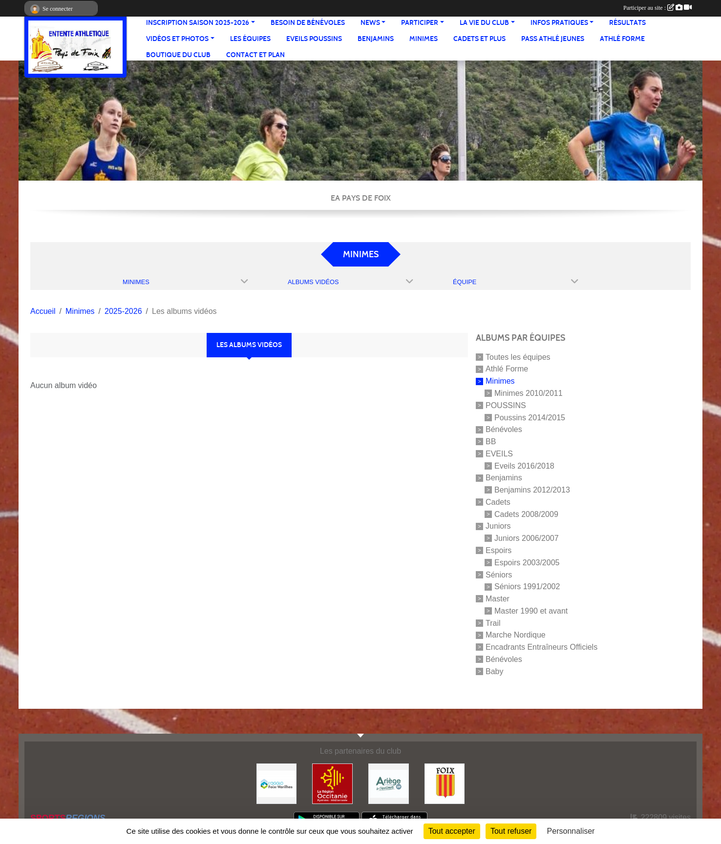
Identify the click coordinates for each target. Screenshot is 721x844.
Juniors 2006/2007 (526, 538)
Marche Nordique (516, 635)
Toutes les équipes (518, 356)
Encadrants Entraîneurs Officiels (541, 647)
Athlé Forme (622, 39)
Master (497, 599)
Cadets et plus (479, 39)
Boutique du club (178, 55)
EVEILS (499, 454)
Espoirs (498, 550)
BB (491, 441)
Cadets (498, 502)
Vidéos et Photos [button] (177, 39)
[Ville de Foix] (444, 783)
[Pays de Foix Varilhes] (276, 783)
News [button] (370, 23)
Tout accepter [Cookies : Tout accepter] (451, 831)
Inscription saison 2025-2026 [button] (197, 23)
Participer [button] (419, 23)
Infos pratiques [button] (559, 23)
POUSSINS (506, 405)
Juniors (498, 526)
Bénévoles (504, 429)
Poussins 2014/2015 (529, 417)
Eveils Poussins (314, 39)
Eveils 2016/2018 (524, 465)
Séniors (499, 574)
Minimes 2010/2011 (528, 393)
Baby (494, 671)
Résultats (627, 23)
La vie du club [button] (484, 23)
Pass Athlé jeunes (552, 39)
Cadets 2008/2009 (526, 514)
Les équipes (250, 39)
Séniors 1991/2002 (527, 586)
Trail (493, 622)
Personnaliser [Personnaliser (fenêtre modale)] (571, 831)
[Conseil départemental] (388, 783)
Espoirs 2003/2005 (526, 562)
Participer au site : (657, 7)
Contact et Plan (255, 55)
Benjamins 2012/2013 (532, 490)
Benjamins (376, 39)
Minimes (423, 39)
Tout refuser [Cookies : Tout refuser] (510, 831)
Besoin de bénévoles (308, 23)
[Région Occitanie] (332, 783)
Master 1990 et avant (531, 611)
